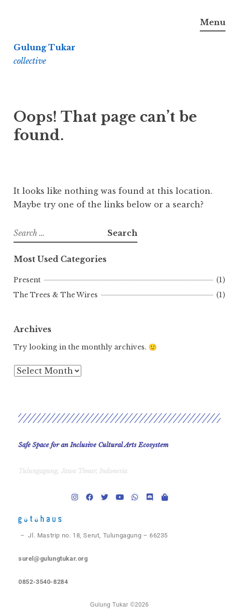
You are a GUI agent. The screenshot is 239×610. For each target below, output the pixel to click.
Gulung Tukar (44, 47)
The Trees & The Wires (56, 294)
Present (27, 280)
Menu (212, 22)
